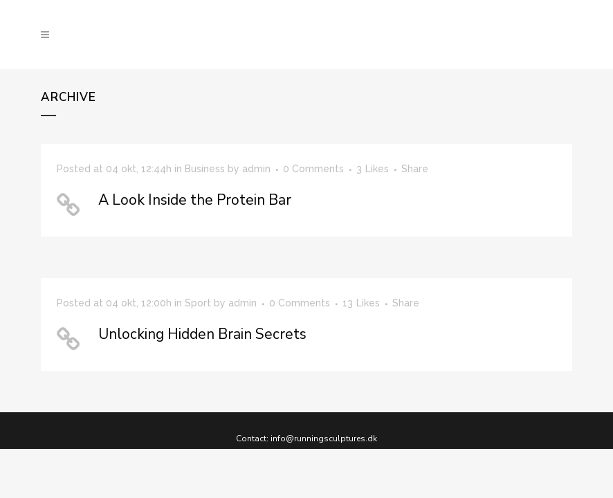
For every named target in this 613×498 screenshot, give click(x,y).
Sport (198, 302)
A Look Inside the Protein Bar (194, 200)
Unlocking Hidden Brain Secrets (202, 334)
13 (361, 303)
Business (205, 168)
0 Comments (299, 302)
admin (256, 168)
